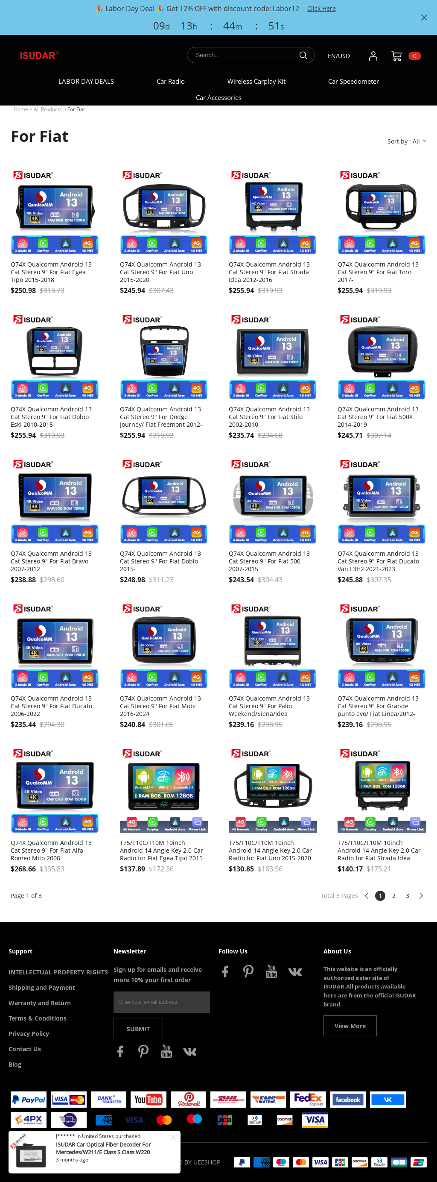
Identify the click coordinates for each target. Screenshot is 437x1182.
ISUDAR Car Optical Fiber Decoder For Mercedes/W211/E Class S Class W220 (103, 1148)
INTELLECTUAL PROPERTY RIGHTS (58, 972)
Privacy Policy (29, 1033)
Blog (15, 1064)
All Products (48, 109)
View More (350, 1026)
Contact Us (25, 1049)
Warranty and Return (40, 1003)
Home (21, 109)
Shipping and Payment (42, 987)
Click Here (321, 8)
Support (20, 951)
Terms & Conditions (38, 1018)
